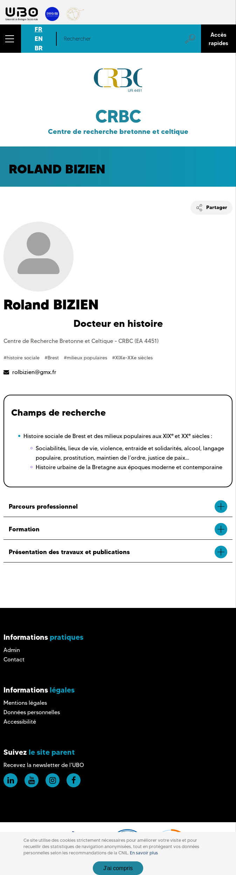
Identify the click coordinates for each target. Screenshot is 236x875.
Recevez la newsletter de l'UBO (44, 765)
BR (39, 48)
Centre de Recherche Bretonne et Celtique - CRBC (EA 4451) (81, 341)
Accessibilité (20, 721)
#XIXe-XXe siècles (132, 357)
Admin (12, 650)
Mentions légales (25, 703)
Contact (14, 659)
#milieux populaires (86, 357)
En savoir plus (144, 852)
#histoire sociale (22, 357)
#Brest (52, 357)
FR (38, 29)
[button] (10, 38)
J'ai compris (118, 868)
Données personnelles (32, 712)
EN (39, 39)
